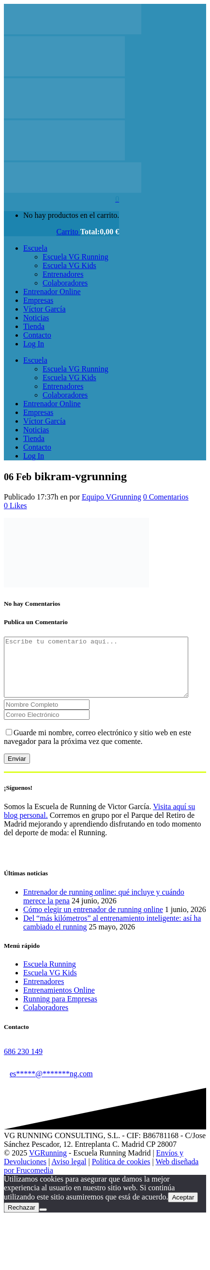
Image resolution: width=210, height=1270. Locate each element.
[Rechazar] (43, 1221)
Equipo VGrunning (111, 497)
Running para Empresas (60, 1010)
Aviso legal (68, 1173)
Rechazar (21, 1219)
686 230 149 (23, 1063)
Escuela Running (49, 975)
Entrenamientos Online (59, 1002)
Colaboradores (45, 1019)
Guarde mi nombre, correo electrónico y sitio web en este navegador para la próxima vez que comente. (97, 748)
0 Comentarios (166, 497)
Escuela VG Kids (50, 984)
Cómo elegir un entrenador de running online (93, 921)
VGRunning (48, 1164)
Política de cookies (121, 1173)
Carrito (68, 232)
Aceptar (183, 1209)
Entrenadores (43, 993)
